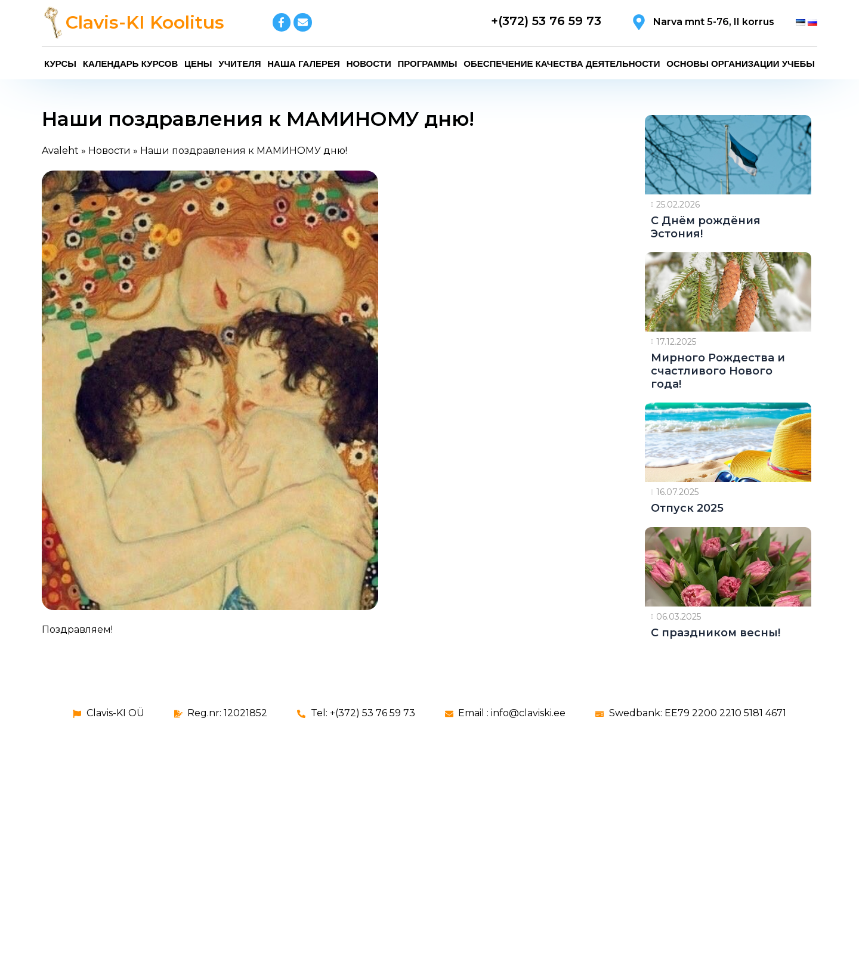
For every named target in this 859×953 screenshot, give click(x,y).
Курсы (60, 63)
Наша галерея (303, 63)
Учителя (239, 63)
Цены (198, 63)
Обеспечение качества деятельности (562, 63)
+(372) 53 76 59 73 (546, 21)
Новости (369, 63)
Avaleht (60, 150)
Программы (427, 63)
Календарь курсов (130, 63)
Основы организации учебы (740, 63)
